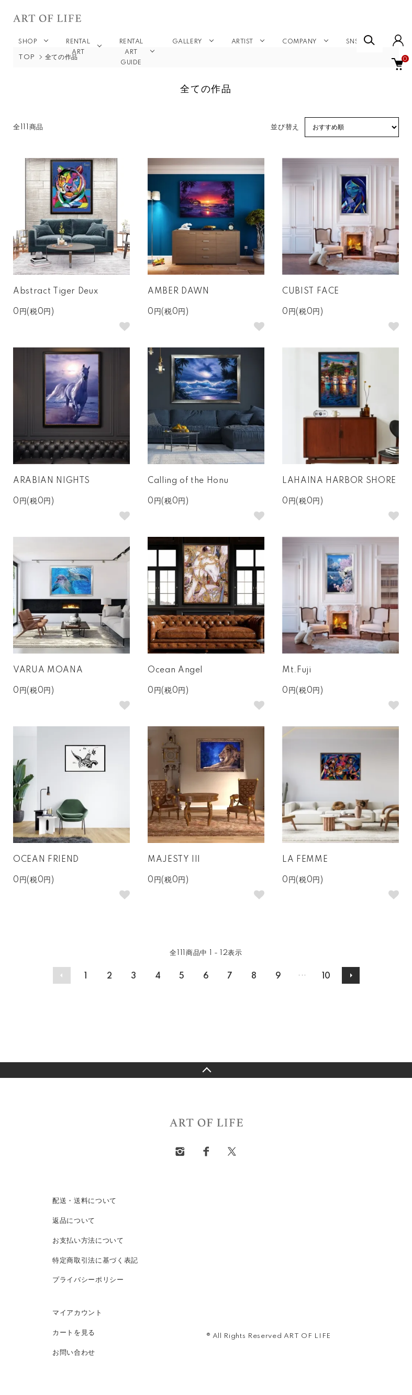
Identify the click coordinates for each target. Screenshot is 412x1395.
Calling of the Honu (188, 481)
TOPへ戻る (206, 1070)
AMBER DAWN (178, 291)
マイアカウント (77, 1313)
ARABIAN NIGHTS (51, 481)
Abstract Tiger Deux (55, 291)
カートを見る (73, 1332)
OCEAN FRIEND (46, 860)
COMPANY (299, 42)
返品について (73, 1220)
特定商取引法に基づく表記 (95, 1260)
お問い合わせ (73, 1352)
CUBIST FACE (310, 291)
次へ (351, 975)
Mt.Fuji (296, 670)
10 (326, 976)
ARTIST (242, 42)
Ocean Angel (175, 670)
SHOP (27, 42)
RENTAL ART (78, 47)
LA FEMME (305, 860)
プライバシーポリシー (88, 1280)
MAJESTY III (174, 860)
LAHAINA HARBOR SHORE (339, 481)
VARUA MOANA (48, 670)
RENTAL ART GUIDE (131, 52)
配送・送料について (84, 1201)
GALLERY (187, 42)
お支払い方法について (88, 1240)
